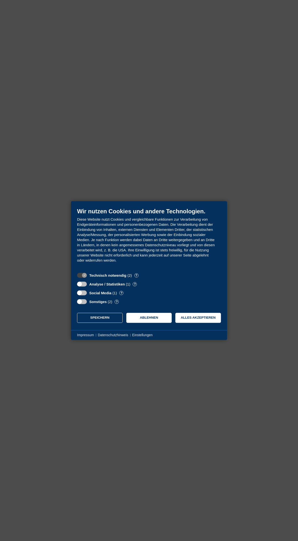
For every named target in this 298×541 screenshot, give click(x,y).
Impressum (85, 335)
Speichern (99, 317)
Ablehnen (149, 317)
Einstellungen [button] (142, 335)
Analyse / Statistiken (107, 284)
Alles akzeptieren (198, 317)
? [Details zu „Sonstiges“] (117, 302)
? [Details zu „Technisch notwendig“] (136, 275)
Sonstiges (98, 302)
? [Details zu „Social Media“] (121, 293)
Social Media (100, 293)
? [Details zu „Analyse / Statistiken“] (135, 284)
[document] (149, 238)
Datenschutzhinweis (113, 335)
